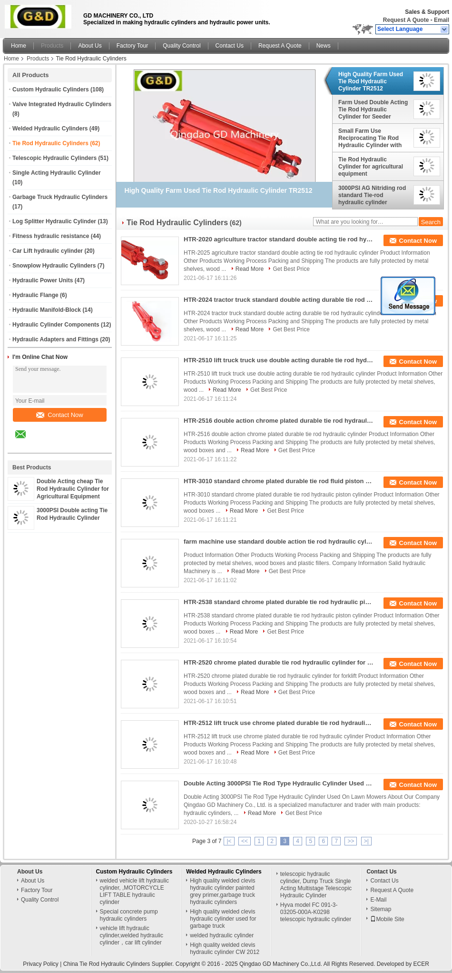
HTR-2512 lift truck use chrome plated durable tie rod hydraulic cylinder (279, 722)
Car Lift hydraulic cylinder (47, 251)
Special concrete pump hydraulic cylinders (129, 915)
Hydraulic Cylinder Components (55, 324)
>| (366, 841)
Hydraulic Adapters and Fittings (55, 339)
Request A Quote (406, 20)
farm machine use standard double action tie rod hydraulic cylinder (279, 541)
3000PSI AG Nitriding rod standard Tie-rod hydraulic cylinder (372, 195)
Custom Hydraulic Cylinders (50, 89)
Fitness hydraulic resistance (50, 236)
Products (52, 45)
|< (228, 841)
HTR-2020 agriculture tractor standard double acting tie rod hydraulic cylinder (279, 239)
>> (350, 841)
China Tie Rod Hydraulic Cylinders (106, 964)
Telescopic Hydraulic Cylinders (54, 158)
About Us (89, 45)
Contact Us (230, 45)
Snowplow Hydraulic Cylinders (54, 265)
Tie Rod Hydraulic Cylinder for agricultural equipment (370, 166)
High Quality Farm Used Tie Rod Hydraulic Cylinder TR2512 (370, 81)
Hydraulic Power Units (42, 280)
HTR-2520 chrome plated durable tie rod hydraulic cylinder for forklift (279, 662)
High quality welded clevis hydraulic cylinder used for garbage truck (223, 918)
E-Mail (378, 899)
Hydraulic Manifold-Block (46, 310)
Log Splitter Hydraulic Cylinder (54, 221)
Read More (250, 269)
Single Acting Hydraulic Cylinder (56, 172)
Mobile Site (387, 919)
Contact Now (59, 414)
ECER (421, 964)
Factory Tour (132, 45)
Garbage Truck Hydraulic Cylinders (60, 197)
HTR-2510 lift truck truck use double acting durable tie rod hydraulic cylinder (279, 360)
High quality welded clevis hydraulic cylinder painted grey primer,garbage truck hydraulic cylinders (222, 891)
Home (18, 45)
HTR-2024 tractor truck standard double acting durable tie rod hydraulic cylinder (279, 299)
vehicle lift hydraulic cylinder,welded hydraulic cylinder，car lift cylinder (131, 935)
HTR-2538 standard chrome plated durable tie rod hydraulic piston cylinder (279, 602)
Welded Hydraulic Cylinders (50, 128)
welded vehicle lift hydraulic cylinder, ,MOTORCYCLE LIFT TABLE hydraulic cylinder (134, 891)
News (323, 45)
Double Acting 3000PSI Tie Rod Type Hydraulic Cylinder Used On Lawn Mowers (279, 783)
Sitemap (380, 909)
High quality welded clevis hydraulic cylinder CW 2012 (224, 948)
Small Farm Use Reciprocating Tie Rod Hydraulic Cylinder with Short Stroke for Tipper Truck (370, 138)
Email (441, 20)
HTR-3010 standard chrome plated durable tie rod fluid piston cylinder (279, 481)
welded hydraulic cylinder (222, 935)
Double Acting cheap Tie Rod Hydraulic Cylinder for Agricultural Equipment (73, 489)
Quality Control (181, 45)
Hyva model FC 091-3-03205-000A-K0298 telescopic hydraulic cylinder (315, 912)
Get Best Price (291, 269)
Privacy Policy (41, 964)
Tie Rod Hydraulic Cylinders (50, 143)
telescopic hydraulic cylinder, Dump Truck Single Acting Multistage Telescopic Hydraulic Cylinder (316, 885)
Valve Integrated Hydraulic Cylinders (61, 104)
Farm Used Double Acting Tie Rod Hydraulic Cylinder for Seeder (373, 109)
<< (244, 841)
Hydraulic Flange (35, 295)
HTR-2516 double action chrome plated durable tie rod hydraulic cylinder (279, 420)
